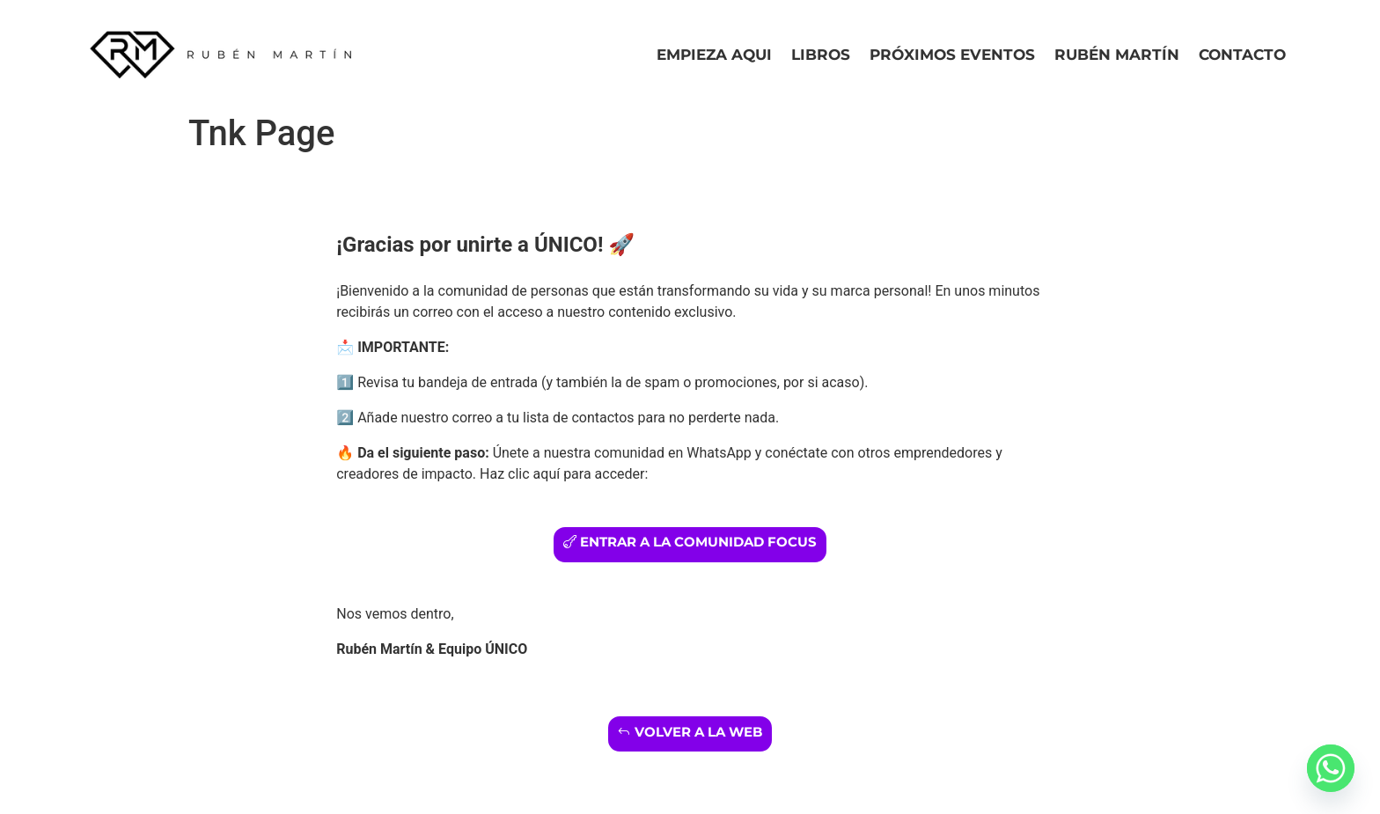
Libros (820, 54)
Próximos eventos (952, 54)
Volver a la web (698, 731)
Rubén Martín (1116, 54)
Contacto (1242, 54)
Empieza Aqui (714, 54)
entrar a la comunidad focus (698, 541)
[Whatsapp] (1330, 768)
